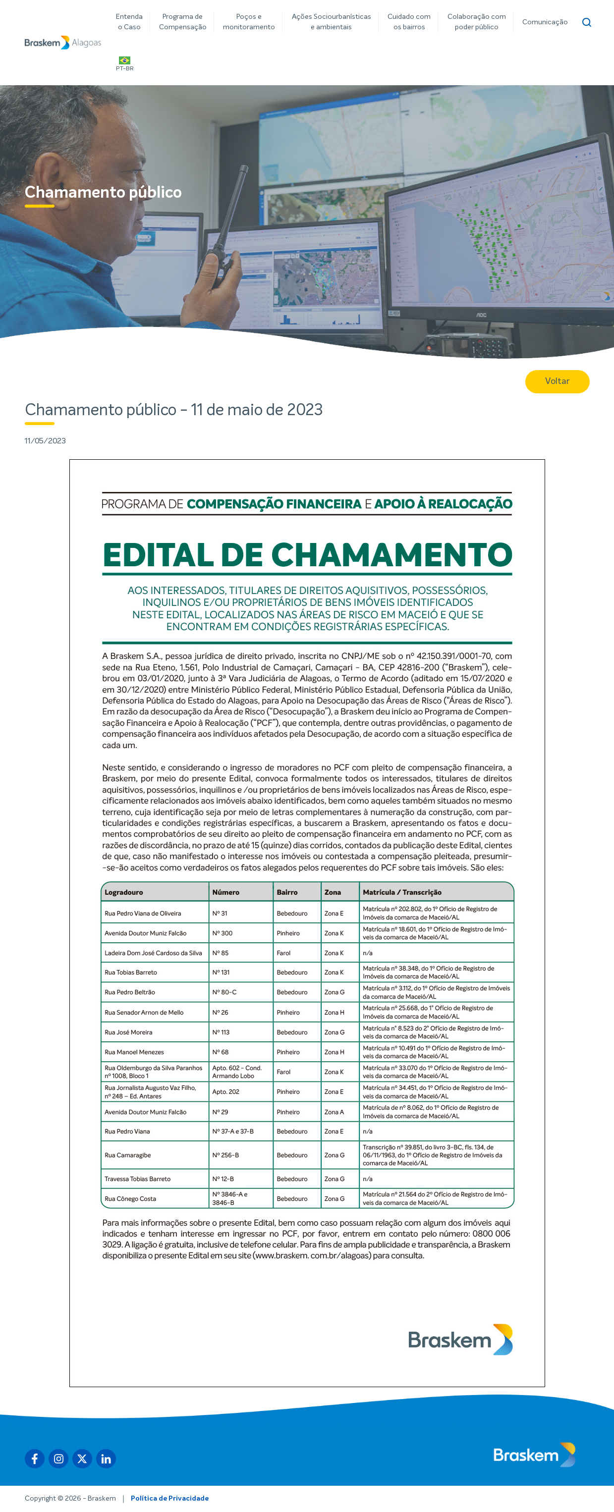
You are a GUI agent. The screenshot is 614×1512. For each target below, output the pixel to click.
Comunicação (545, 22)
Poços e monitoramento (249, 22)
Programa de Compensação (183, 22)
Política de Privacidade (170, 1498)
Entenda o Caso (129, 22)
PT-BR (125, 64)
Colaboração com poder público (476, 22)
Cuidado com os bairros (409, 22)
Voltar (557, 381)
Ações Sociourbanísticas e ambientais (331, 22)
